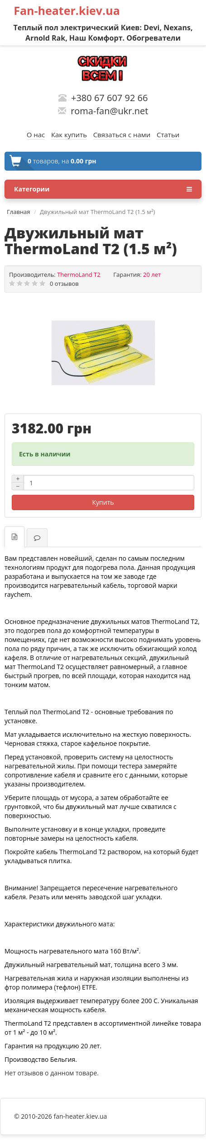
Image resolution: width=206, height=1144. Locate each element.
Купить (103, 502)
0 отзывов (64, 283)
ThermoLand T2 (79, 274)
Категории (103, 189)
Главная (18, 212)
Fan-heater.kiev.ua (67, 10)
